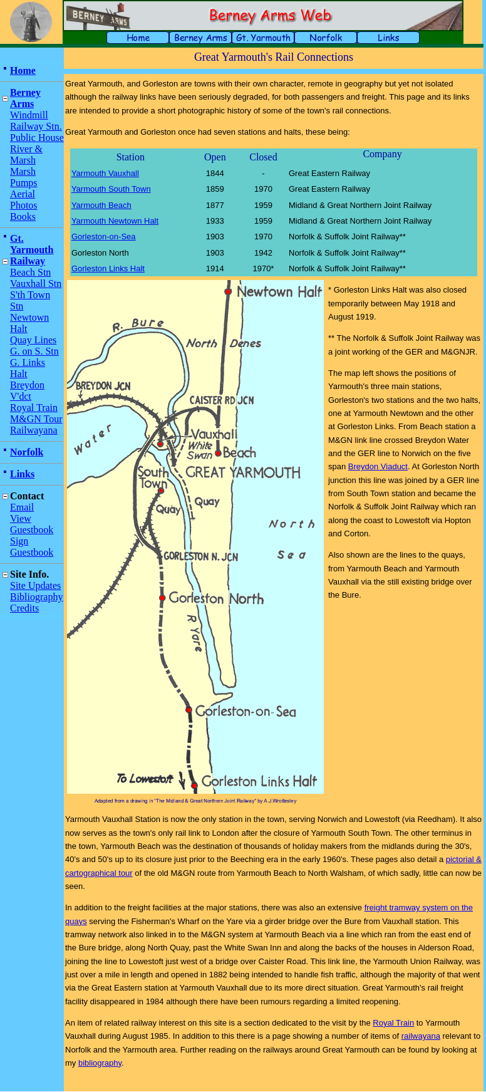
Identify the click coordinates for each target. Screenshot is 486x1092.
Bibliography (36, 596)
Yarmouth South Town (111, 189)
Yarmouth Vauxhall (105, 173)
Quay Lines (33, 340)
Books (23, 216)
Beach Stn (30, 272)
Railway (27, 261)
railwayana (420, 1036)
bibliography (100, 1063)
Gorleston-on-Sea (103, 236)
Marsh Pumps (24, 177)
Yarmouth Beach (101, 205)
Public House (37, 137)
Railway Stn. (36, 126)
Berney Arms (25, 98)
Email (22, 507)
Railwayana (34, 430)
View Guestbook (31, 524)
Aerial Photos (24, 200)
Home (23, 70)
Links (22, 474)
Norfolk (26, 452)
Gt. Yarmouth (31, 244)
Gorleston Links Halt (108, 268)
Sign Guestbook (31, 547)
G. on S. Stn (34, 351)
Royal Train (34, 407)
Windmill (29, 115)
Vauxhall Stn (35, 283)
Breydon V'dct (27, 391)
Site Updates (35, 585)
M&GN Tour (36, 418)
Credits (24, 608)
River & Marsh (26, 154)
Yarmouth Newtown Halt (114, 221)
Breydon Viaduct (378, 466)
